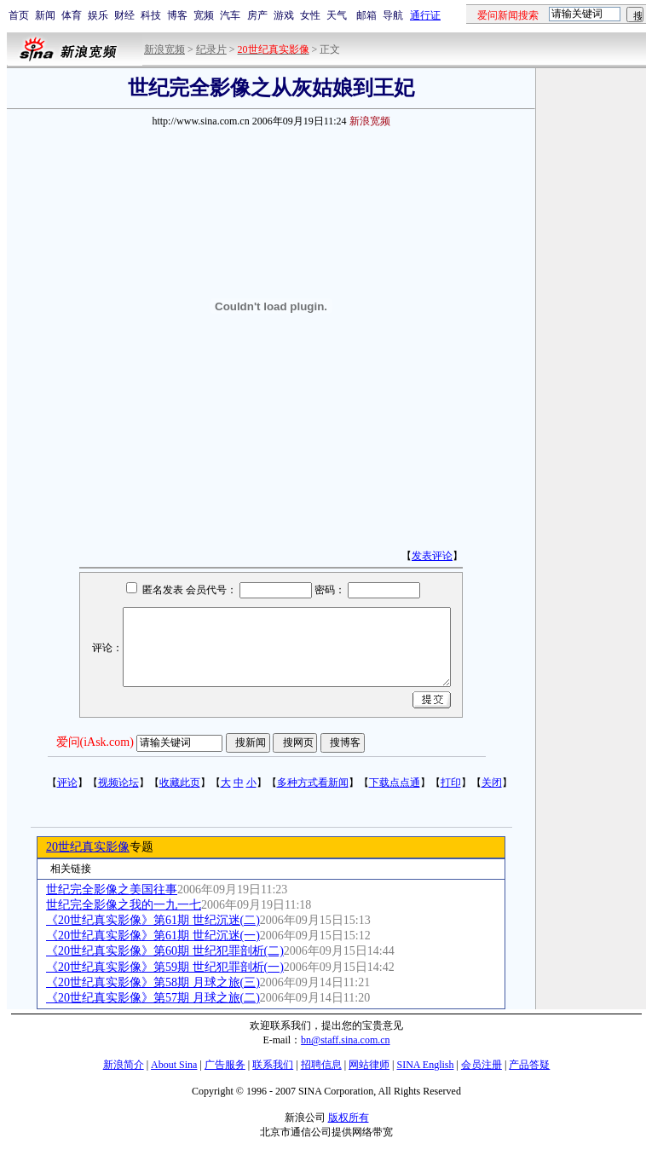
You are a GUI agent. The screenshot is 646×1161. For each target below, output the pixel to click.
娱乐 (98, 15)
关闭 (492, 782)
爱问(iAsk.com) (95, 742)
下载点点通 (394, 782)
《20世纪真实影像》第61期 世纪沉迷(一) (153, 935)
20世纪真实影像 (88, 846)
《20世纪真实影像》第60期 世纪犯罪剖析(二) (165, 950)
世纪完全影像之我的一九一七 (123, 904)
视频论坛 (118, 782)
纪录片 (211, 49)
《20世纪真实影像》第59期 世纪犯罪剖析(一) (165, 967)
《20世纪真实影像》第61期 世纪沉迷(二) (153, 920)
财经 (124, 15)
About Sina (174, 1065)
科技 (151, 15)
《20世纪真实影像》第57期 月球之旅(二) (153, 997)
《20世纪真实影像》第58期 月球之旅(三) (153, 982)
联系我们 (272, 1065)
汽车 (230, 15)
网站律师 (369, 1065)
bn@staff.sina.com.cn (345, 1040)
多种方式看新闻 (313, 782)
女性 (310, 15)
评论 (67, 782)
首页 (19, 15)
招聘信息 (321, 1065)
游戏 (284, 15)
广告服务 (225, 1065)
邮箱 (366, 15)
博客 (177, 15)
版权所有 (348, 1117)
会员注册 (481, 1065)
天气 (336, 15)
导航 (393, 15)
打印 (451, 782)
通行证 (425, 15)
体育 (71, 15)
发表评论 (432, 556)
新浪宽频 (164, 49)
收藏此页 (179, 782)
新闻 (45, 15)
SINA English (424, 1065)
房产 (257, 15)
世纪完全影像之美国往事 (111, 889)
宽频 (203, 15)
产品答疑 (529, 1065)
